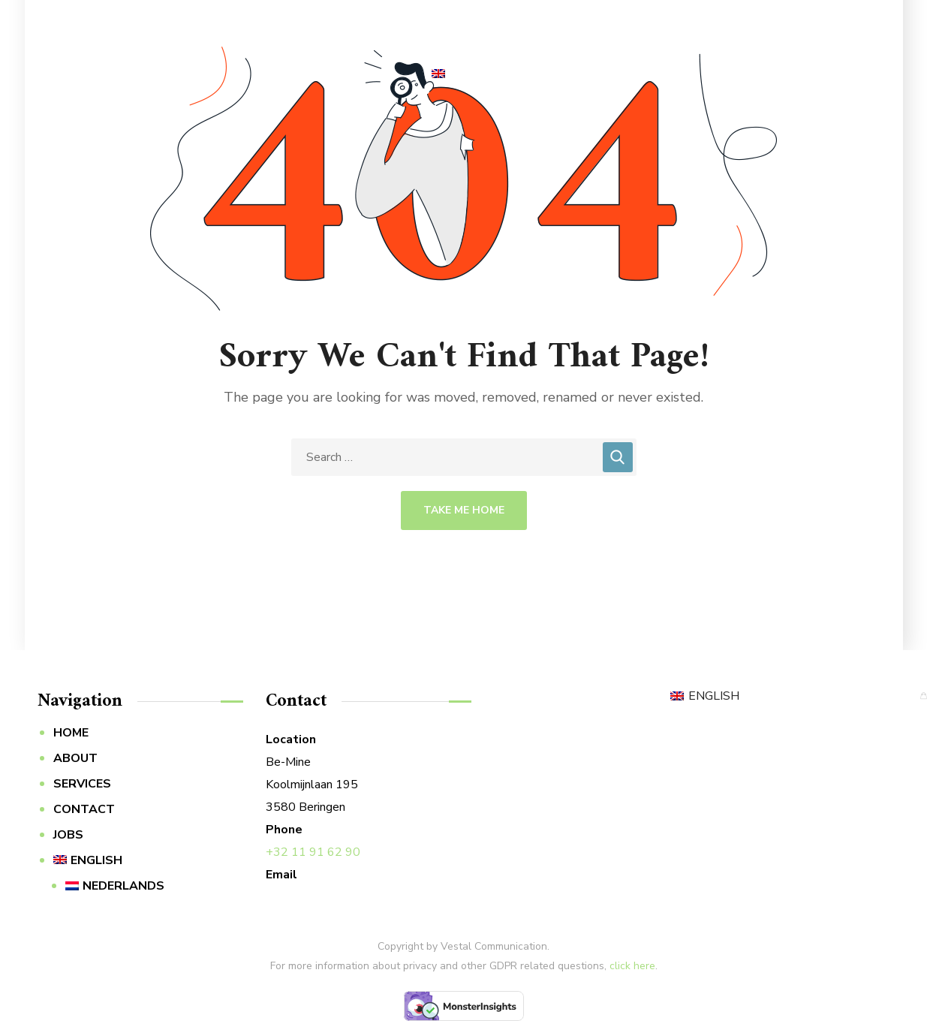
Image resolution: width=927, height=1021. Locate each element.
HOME (71, 732)
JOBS (68, 835)
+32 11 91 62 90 (313, 852)
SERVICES (82, 784)
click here (632, 966)
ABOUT (75, 758)
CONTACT (84, 809)
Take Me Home (463, 510)
